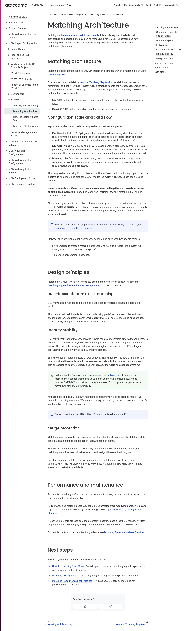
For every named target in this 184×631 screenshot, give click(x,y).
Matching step (57, 74)
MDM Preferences (20, 73)
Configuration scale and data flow (166, 34)
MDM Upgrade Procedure (21, 184)
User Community (133, 5)
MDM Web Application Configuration (20, 162)
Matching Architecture (25, 111)
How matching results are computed (74, 228)
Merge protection (165, 58)
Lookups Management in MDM (24, 134)
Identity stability (164, 53)
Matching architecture (166, 27)
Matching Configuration (25, 126)
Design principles (163, 40)
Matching (16, 99)
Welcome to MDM (17, 16)
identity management (87, 285)
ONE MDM (53, 14)
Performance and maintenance (163, 65)
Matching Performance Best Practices (124, 532)
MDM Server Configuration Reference (22, 143)
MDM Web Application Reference (20, 171)
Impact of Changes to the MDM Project (24, 86)
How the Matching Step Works (25, 119)
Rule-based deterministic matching (168, 47)
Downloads (171, 5)
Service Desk (154, 5)
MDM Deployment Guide (21, 178)
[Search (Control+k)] (115, 5)
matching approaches (59, 285)
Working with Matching (25, 105)
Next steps (160, 71)
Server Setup (17, 93)
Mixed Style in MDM (21, 79)
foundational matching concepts (81, 35)
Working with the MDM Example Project (23, 66)
